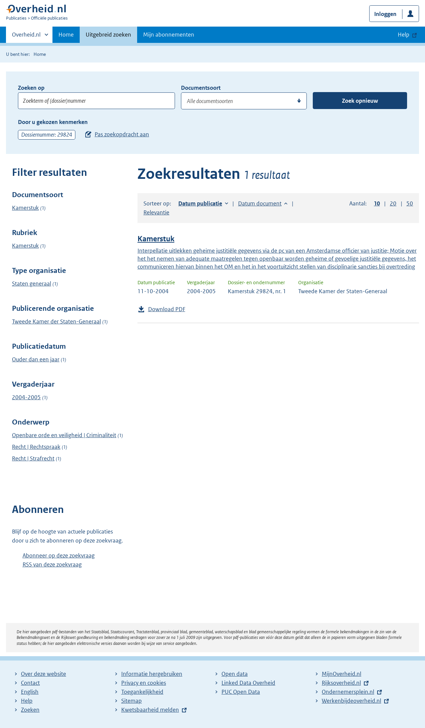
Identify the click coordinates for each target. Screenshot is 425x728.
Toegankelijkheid (142, 691)
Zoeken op (31, 88)
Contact (30, 682)
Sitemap (131, 700)
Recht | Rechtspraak (36, 446)
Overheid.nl (26, 36)
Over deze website (43, 673)
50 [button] (409, 203)
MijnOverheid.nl (341, 673)
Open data (234, 673)
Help (27, 700)
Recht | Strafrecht (33, 458)
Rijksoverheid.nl (341, 682)
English (30, 691)
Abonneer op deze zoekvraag (59, 555)
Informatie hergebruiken (151, 673)
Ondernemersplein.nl (348, 691)
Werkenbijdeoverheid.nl (351, 700)
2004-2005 (26, 397)
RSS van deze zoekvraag (52, 564)
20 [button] (393, 203)
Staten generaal (31, 283)
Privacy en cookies (143, 682)
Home (66, 34)
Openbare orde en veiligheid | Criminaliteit (64, 435)
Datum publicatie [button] (200, 203)
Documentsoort (200, 88)
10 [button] (377, 203)
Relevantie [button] (156, 212)
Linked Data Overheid (248, 682)
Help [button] (403, 34)
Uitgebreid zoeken (108, 34)
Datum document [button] (260, 203)
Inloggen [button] (385, 14)
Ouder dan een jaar (35, 359)
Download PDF (166, 309)
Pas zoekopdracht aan (122, 134)
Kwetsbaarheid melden (150, 709)
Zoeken (30, 709)
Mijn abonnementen (168, 34)
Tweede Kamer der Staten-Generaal (56, 321)
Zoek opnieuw (360, 100)
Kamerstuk (25, 207)
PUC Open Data (240, 691)
